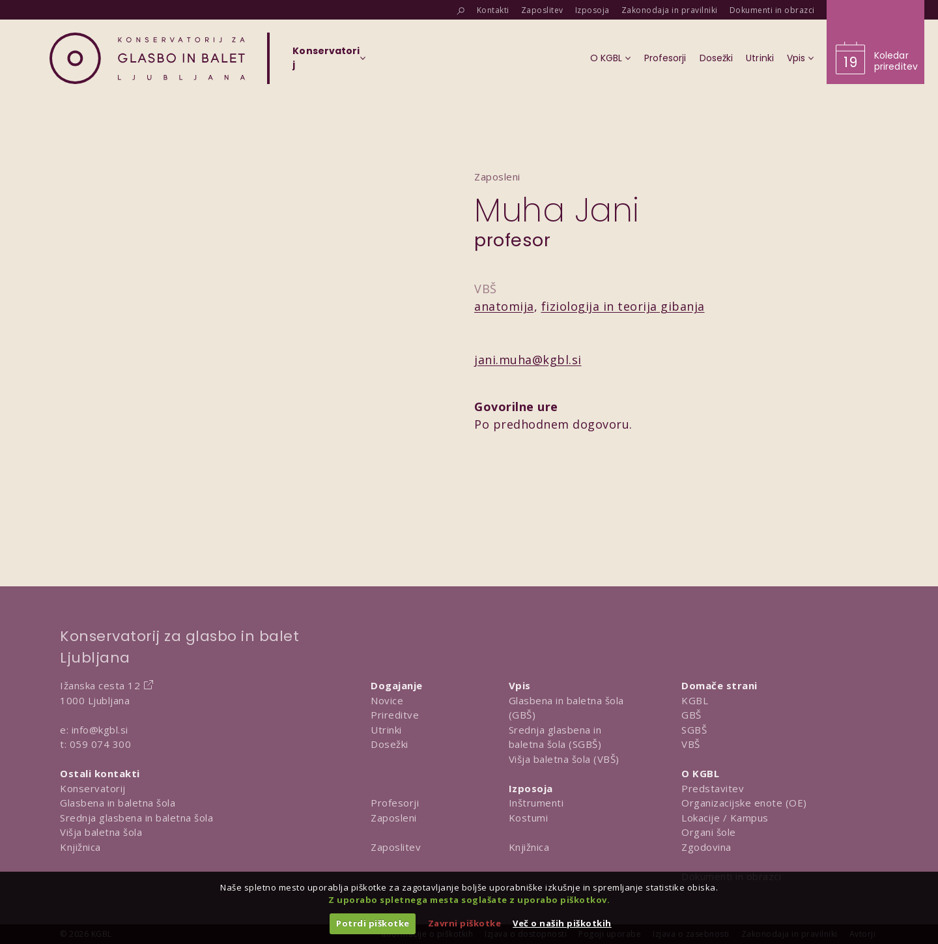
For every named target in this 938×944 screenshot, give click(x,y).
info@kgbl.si (100, 729)
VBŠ (690, 744)
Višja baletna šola (101, 831)
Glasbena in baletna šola (117, 802)
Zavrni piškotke (465, 923)
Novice (387, 700)
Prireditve (395, 714)
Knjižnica (80, 846)
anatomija (504, 306)
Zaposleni (394, 817)
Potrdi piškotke (373, 923)
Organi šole (708, 831)
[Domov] (147, 58)
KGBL (694, 700)
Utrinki (386, 729)
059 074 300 (101, 744)
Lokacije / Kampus (725, 817)
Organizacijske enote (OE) (744, 802)
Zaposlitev (396, 846)
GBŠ (691, 714)
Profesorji (395, 802)
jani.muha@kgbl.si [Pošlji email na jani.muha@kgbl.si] (528, 359)
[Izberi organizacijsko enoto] (326, 61)
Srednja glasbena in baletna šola (136, 817)
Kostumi (528, 817)
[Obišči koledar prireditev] (875, 42)
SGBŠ (694, 729)
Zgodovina (706, 846)
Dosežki (389, 744)
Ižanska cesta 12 (100, 685)
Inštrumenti (536, 802)
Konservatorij (93, 788)
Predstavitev (712, 788)
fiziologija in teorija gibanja (623, 306)
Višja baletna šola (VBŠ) (564, 758)
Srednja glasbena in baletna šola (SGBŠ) (555, 737)
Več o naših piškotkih (562, 923)
